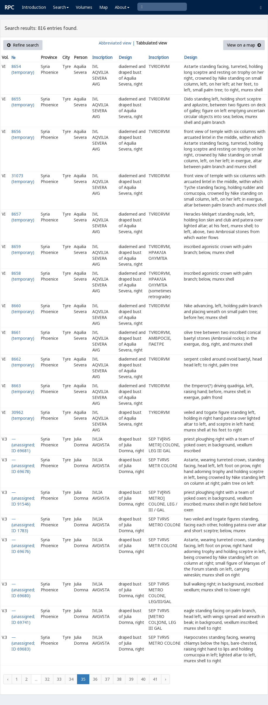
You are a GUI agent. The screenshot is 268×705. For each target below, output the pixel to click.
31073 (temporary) (22, 178)
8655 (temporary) (22, 101)
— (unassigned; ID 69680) (23, 589)
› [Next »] (165, 679)
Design (125, 57)
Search (61, 7)
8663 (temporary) (22, 388)
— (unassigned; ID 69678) (23, 465)
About (122, 7)
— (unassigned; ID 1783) (23, 524)
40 (143, 679)
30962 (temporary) (22, 415)
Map (103, 7)
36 (95, 679)
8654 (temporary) (22, 69)
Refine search (23, 45)
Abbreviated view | (117, 43)
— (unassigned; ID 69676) (23, 545)
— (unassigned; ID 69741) (23, 616)
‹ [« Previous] (7, 679)
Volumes (84, 7)
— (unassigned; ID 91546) (23, 498)
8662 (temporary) (22, 362)
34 (71, 679)
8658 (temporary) (22, 276)
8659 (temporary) (22, 249)
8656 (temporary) (22, 134)
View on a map (244, 45)
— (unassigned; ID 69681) (23, 444)
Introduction (34, 7)
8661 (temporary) (22, 335)
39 (131, 679)
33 (59, 679)
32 (47, 679)
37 (107, 679)
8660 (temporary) (22, 308)
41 (155, 679)
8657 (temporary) (22, 217)
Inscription (102, 57)
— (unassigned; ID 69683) (23, 643)
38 (119, 679)
